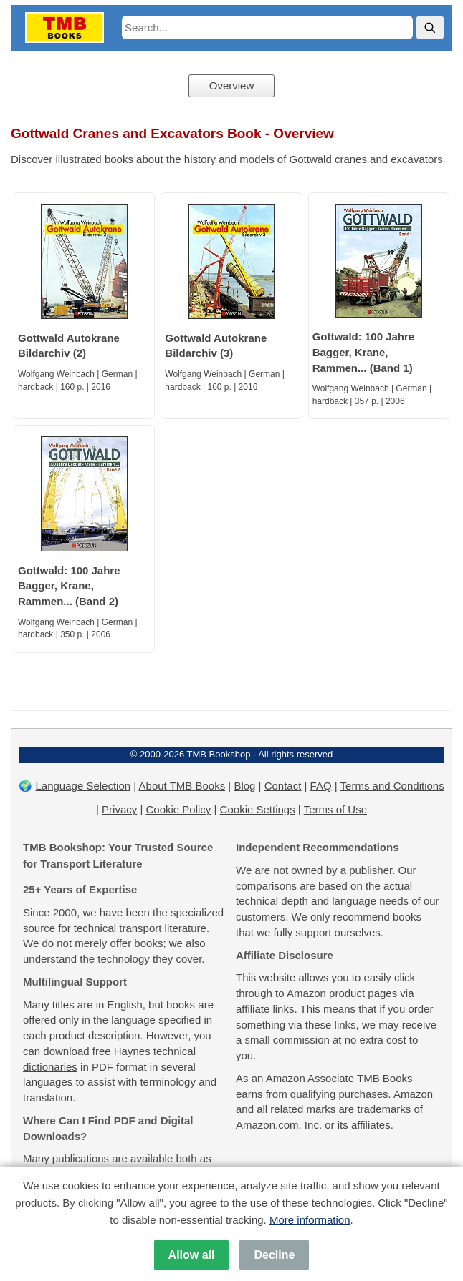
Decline (274, 1255)
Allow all (191, 1255)
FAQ (321, 786)
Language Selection (83, 786)
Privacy (119, 809)
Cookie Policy (178, 809)
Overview (231, 85)
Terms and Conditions (392, 786)
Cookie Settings (257, 809)
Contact (283, 786)
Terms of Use (335, 809)
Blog (244, 786)
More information (309, 1220)
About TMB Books (182, 786)
